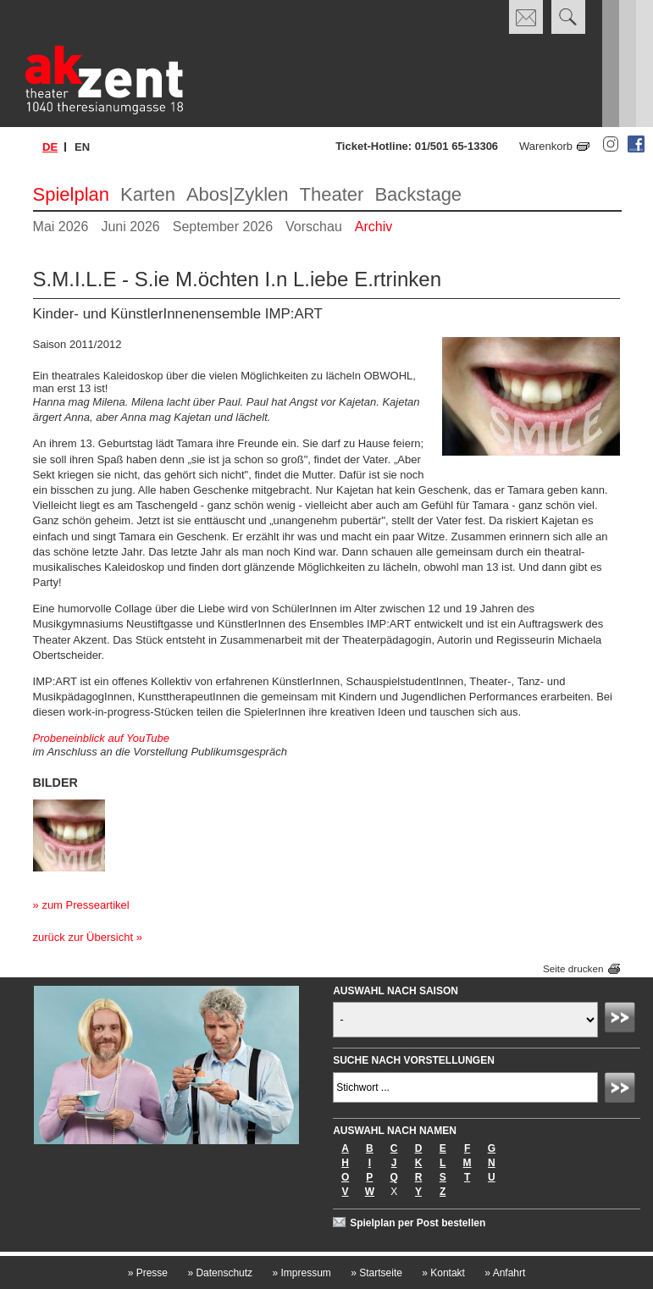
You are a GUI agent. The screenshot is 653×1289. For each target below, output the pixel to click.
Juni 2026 (130, 226)
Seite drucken (573, 969)
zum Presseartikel (85, 905)
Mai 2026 (61, 226)
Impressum (301, 1273)
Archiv (373, 226)
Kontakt (443, 1273)
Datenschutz (219, 1273)
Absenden (622, 1019)
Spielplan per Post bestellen (417, 1223)
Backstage (418, 194)
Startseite (376, 1273)
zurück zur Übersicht (83, 937)
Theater (332, 194)
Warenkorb (546, 146)
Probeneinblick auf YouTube (101, 738)
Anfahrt (504, 1273)
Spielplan (71, 194)
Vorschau (313, 226)
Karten (147, 194)
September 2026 (223, 226)
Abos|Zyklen (237, 194)
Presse (148, 1273)
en (82, 147)
